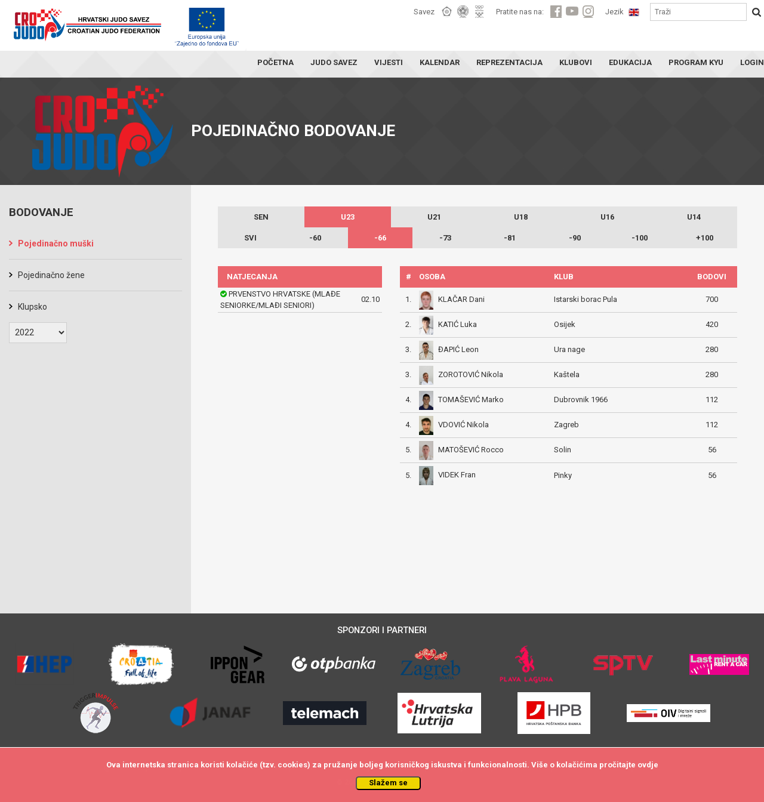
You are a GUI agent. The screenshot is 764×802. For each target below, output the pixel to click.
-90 (575, 237)
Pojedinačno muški (56, 243)
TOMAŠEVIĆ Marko (471, 399)
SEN (261, 216)
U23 (348, 216)
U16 (607, 216)
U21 (434, 216)
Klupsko (32, 306)
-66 (380, 237)
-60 (315, 237)
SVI (250, 237)
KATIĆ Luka (457, 324)
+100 (704, 237)
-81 (510, 237)
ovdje (647, 764)
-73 (445, 237)
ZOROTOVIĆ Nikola (470, 374)
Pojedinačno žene (51, 275)
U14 (694, 216)
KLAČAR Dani (461, 299)
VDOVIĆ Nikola (463, 424)
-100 (639, 237)
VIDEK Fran (457, 474)
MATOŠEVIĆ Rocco (471, 449)
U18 (521, 216)
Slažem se (388, 782)
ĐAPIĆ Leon (458, 349)
